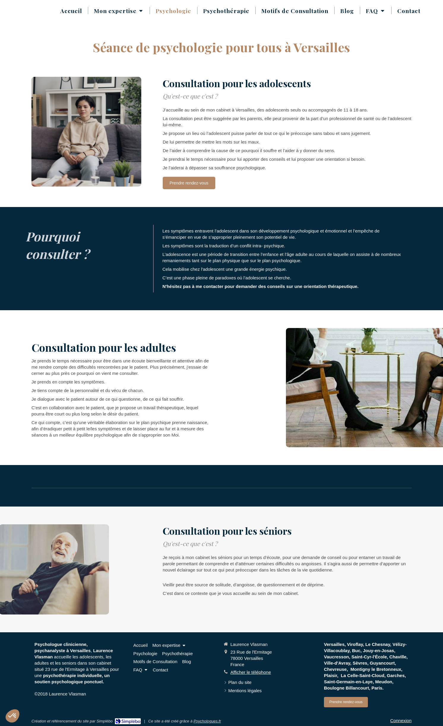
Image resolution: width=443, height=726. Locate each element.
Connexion (401, 720)
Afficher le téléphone (250, 672)
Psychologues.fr (207, 721)
